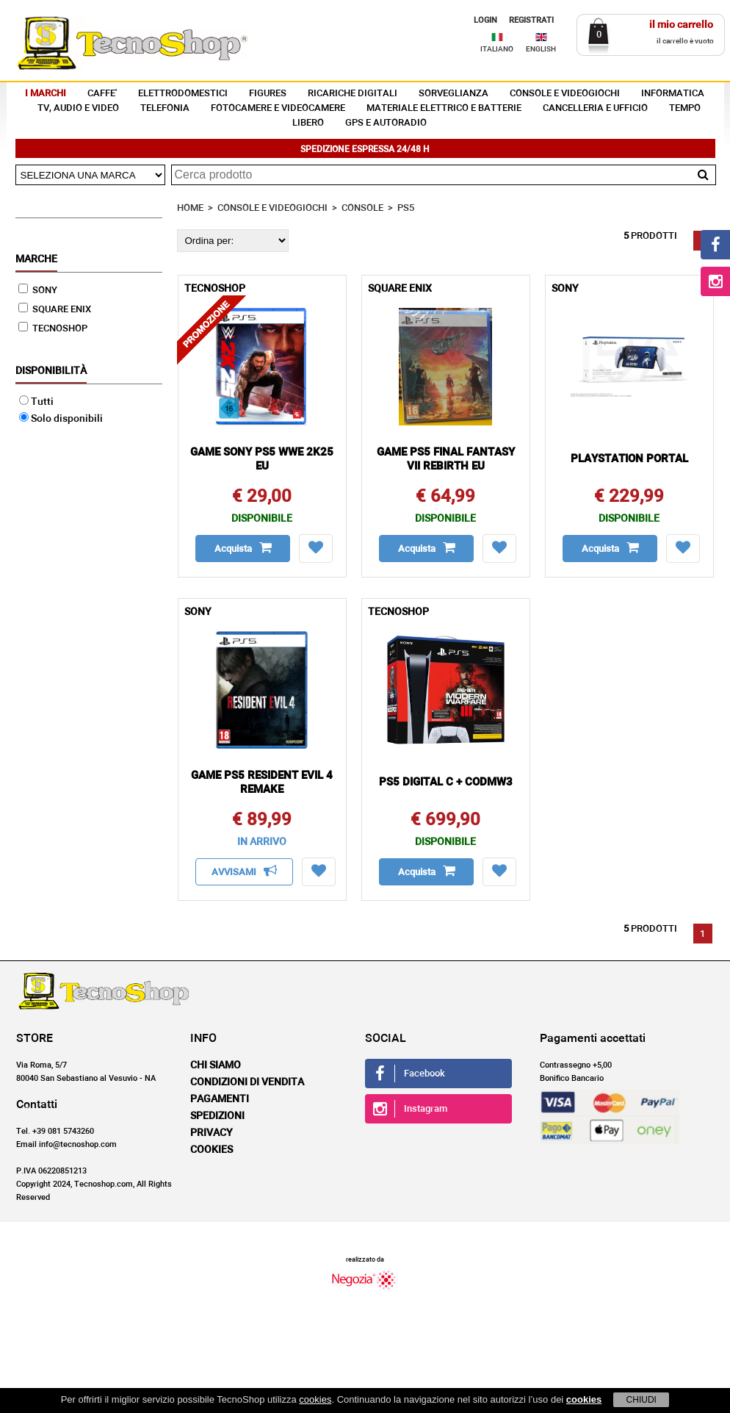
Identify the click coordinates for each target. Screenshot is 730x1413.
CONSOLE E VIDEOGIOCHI (565, 93)
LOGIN (485, 20)
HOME (190, 208)
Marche (36, 259)
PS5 (405, 208)
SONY (37, 290)
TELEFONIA (164, 108)
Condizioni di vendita (247, 1082)
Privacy (211, 1133)
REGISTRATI (531, 20)
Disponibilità (51, 371)
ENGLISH (541, 49)
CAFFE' (102, 93)
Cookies (211, 1150)
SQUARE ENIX (54, 309)
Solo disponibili (61, 419)
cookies (315, 1399)
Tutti (36, 402)
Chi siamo (215, 1065)
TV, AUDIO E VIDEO (78, 108)
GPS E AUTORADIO (386, 123)
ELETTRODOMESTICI (183, 93)
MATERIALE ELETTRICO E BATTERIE (443, 108)
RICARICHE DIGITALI (352, 93)
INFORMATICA (672, 93)
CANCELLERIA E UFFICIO (595, 108)
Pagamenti (219, 1099)
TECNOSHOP (52, 329)
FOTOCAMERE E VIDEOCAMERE (278, 108)
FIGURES (267, 93)
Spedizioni (217, 1116)
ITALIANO (496, 49)
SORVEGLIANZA (453, 93)
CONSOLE (362, 208)
